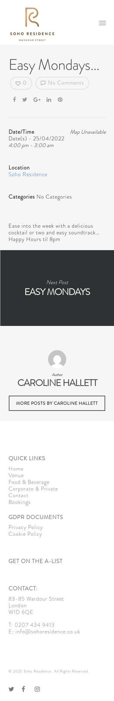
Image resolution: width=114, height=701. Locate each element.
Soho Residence (28, 174)
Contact (19, 495)
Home (16, 469)
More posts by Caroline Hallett (57, 403)
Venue (16, 475)
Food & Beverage (29, 482)
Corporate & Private (33, 489)
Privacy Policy (26, 527)
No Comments (62, 83)
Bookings (20, 502)
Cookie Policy (25, 534)
